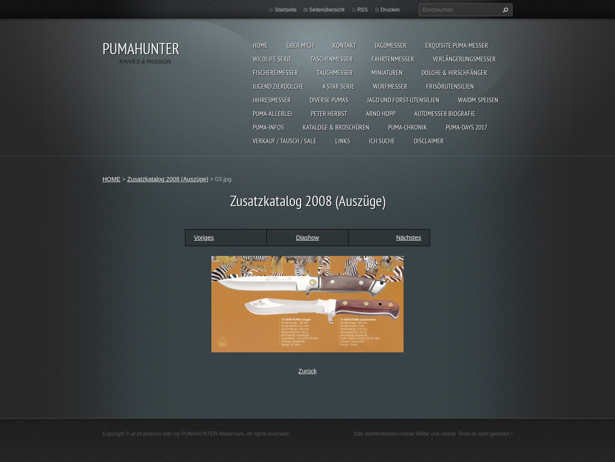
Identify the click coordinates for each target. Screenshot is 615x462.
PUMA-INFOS (268, 127)
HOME (260, 45)
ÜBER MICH (300, 45)
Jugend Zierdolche (278, 86)
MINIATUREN (387, 72)
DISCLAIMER (429, 141)
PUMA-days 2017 (466, 127)
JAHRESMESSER (272, 100)
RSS (362, 10)
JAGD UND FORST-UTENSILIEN (403, 100)
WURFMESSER (390, 86)
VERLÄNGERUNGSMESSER (464, 59)
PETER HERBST (329, 113)
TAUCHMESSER (335, 72)
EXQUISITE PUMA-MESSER (456, 45)
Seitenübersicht (327, 10)
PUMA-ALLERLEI (272, 113)
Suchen (504, 9)
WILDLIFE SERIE (272, 59)
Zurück (308, 371)
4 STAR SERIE (338, 86)
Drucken (390, 10)
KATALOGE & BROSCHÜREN (336, 127)
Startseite (285, 10)
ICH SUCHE (382, 141)
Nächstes (408, 237)
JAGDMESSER (391, 45)
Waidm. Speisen (478, 100)
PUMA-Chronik (407, 127)
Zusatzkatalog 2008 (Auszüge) (167, 179)
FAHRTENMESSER (393, 59)
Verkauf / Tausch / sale (284, 141)
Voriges (204, 237)
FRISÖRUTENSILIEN (450, 86)
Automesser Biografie (444, 113)
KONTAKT (344, 45)
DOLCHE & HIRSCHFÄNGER (454, 72)
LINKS (342, 141)
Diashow (307, 237)
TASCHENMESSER (331, 59)
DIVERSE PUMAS (329, 100)
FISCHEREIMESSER (275, 72)
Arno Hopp (380, 113)
